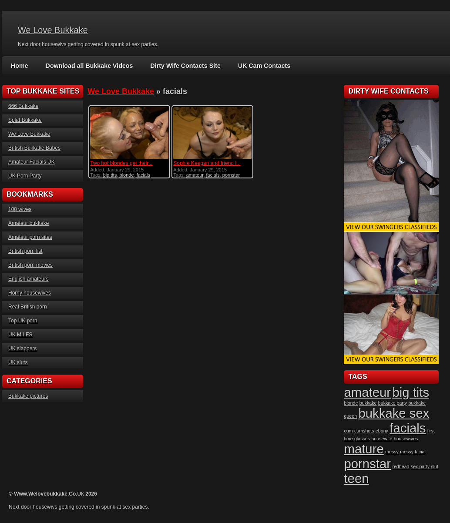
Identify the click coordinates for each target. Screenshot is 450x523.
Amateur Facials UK (31, 162)
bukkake (368, 403)
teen (356, 478)
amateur (195, 175)
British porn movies (30, 265)
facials (143, 175)
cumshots (364, 430)
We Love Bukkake (53, 30)
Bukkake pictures (28, 396)
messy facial (413, 451)
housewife (381, 438)
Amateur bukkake (28, 223)
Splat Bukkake (25, 120)
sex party (420, 466)
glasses (362, 438)
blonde (127, 175)
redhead (400, 466)
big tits (110, 175)
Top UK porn (22, 321)
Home (19, 65)
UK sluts (18, 362)
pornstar (231, 175)
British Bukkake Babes (34, 148)
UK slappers (22, 348)
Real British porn (27, 307)
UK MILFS (20, 335)
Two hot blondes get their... (121, 163)
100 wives (19, 209)
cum (348, 430)
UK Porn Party (25, 176)
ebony (382, 430)
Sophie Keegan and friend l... (207, 163)
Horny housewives (29, 293)
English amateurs (28, 279)
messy (392, 451)
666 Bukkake (23, 106)
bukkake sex (393, 413)
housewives (406, 438)
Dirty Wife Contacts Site (183, 65)
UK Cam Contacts (260, 65)
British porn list (25, 251)
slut (434, 466)
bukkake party (392, 403)
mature (363, 449)
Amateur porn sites (30, 237)
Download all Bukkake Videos (88, 65)
